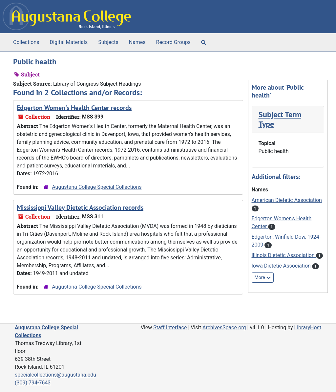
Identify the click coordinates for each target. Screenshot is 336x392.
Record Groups (173, 42)
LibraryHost (307, 327)
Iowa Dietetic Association (282, 266)
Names (137, 42)
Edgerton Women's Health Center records (74, 107)
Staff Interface (170, 327)
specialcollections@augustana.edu (55, 375)
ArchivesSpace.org (224, 327)
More (263, 277)
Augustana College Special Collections (96, 187)
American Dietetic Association (287, 200)
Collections (26, 42)
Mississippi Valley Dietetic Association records (80, 207)
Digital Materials (69, 42)
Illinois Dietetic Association (284, 255)
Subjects (108, 42)
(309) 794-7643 (33, 383)
